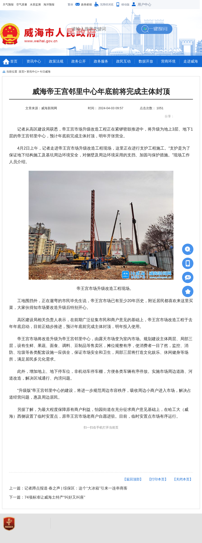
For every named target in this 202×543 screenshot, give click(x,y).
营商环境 (168, 61)
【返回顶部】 (133, 479)
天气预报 (8, 4)
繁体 (70, 4)
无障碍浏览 (106, 4)
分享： (169, 116)
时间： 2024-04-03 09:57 (105, 108)
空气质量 (21, 4)
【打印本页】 (158, 479)
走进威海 (190, 61)
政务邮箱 (86, 4)
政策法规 (56, 61)
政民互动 (123, 61)
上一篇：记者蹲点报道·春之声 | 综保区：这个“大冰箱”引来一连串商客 (68, 488)
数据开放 (146, 61)
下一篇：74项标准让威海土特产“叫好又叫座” (47, 497)
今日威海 (45, 71)
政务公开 (78, 61)
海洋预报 (48, 4)
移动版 (125, 4)
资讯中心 (33, 61)
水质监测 (35, 4)
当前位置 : (12, 71)
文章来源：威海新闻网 (41, 108)
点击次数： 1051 (152, 108)
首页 (13, 61)
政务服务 (101, 61)
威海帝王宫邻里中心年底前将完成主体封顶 (101, 92)
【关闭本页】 (183, 479)
